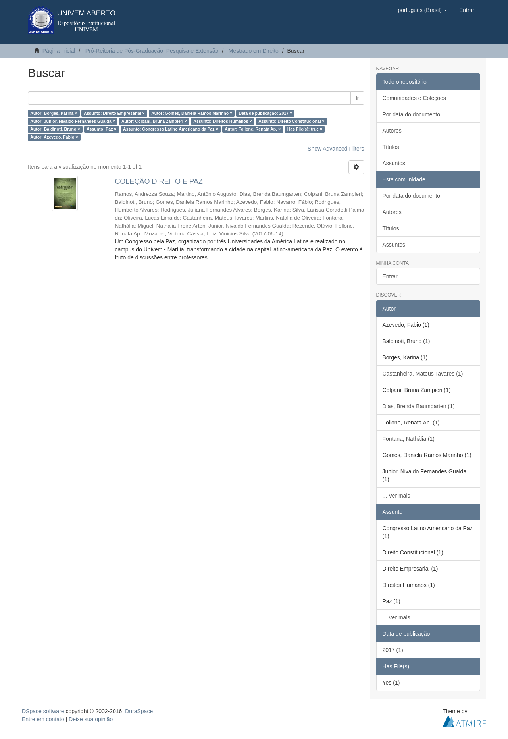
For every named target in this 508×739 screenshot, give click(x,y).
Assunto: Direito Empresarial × (114, 113)
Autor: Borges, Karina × (53, 113)
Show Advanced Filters (336, 148)
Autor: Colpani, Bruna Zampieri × (154, 121)
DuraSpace (139, 711)
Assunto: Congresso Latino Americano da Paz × (170, 129)
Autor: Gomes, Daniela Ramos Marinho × (191, 113)
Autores (392, 130)
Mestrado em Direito (254, 51)
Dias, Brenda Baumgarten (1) (419, 406)
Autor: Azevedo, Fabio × (54, 137)
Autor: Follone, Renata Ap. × (253, 129)
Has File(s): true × (304, 129)
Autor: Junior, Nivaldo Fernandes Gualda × (72, 121)
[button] (422, 10)
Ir (357, 98)
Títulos (391, 147)
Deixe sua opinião (91, 719)
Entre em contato (43, 719)
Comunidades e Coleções (414, 98)
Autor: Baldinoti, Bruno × (55, 129)
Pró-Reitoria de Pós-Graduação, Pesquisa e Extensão (151, 51)
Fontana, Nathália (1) (409, 439)
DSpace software (43, 711)
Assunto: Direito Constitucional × (291, 121)
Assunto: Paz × (102, 129)
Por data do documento (412, 114)
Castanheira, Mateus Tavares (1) (423, 373)
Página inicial (58, 51)
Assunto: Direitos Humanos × (222, 121)
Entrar (390, 276)
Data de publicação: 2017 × (265, 113)
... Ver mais (396, 495)
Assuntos (394, 163)
